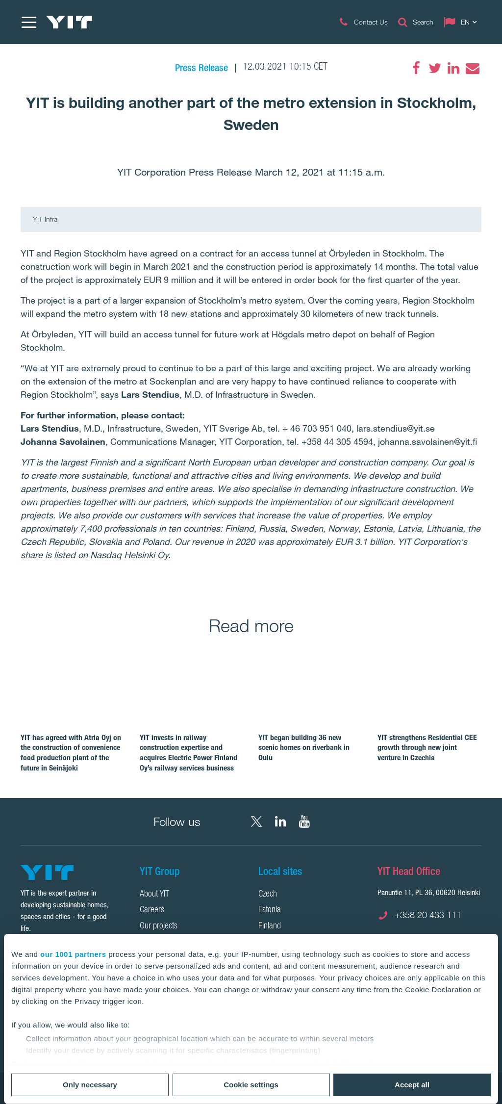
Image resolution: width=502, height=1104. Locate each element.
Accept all (412, 1084)
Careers (152, 910)
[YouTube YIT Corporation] (304, 821)
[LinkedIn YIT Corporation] (280, 821)
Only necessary (90, 1084)
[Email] (472, 68)
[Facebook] (416, 68)
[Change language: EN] (462, 22)
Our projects (158, 926)
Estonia (269, 910)
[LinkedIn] (453, 68)
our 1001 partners (73, 954)
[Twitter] (434, 68)
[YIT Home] (69, 22)
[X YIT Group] (256, 821)
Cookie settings (251, 1084)
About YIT (154, 894)
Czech (267, 894)
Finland (269, 926)
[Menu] (28, 22)
